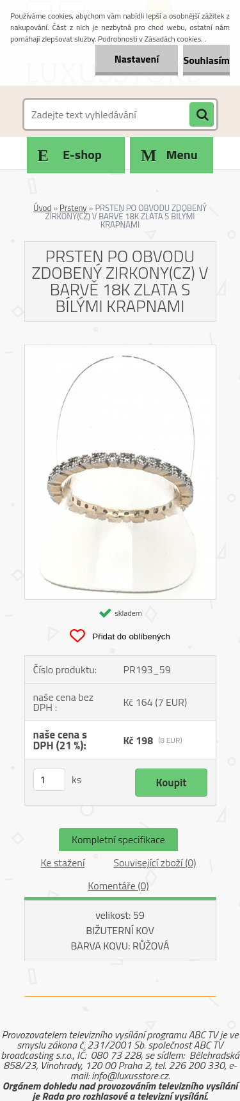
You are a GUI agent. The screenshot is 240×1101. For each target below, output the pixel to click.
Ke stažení (62, 862)
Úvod (42, 207)
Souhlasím (206, 60)
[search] (201, 115)
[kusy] (49, 780)
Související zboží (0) (154, 862)
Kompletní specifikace (118, 839)
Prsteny (73, 207)
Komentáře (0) (118, 885)
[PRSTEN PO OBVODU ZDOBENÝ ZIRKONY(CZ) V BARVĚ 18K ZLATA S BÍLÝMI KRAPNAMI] (120, 350)
